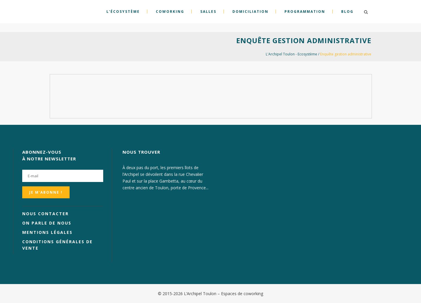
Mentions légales (47, 232)
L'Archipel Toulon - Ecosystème (291, 54)
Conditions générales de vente (57, 245)
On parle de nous (46, 223)
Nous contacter (45, 213)
